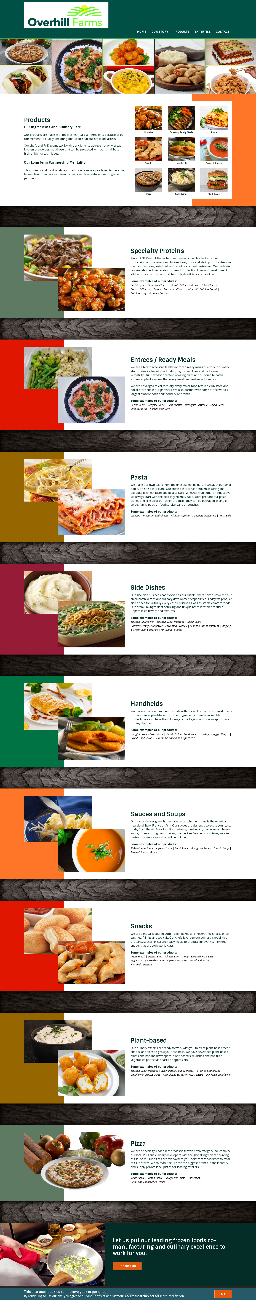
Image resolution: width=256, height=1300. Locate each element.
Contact (222, 12)
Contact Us (127, 1253)
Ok (223, 1294)
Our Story (159, 12)
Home (141, 12)
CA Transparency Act (139, 1296)
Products (181, 12)
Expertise (202, 12)
